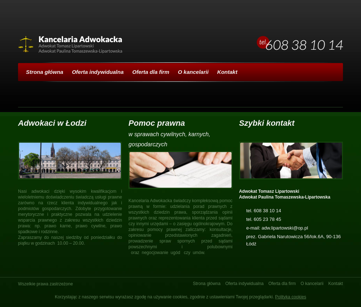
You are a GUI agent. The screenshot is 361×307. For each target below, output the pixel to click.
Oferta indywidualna (97, 72)
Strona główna (44, 72)
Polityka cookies (290, 296)
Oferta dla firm (151, 72)
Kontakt (227, 72)
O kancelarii (193, 72)
